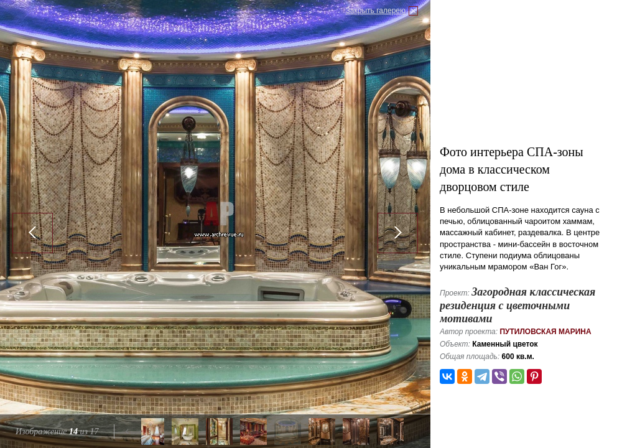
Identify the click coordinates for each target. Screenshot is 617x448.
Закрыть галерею (376, 10)
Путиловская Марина (545, 331)
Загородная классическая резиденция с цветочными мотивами (517, 305)
